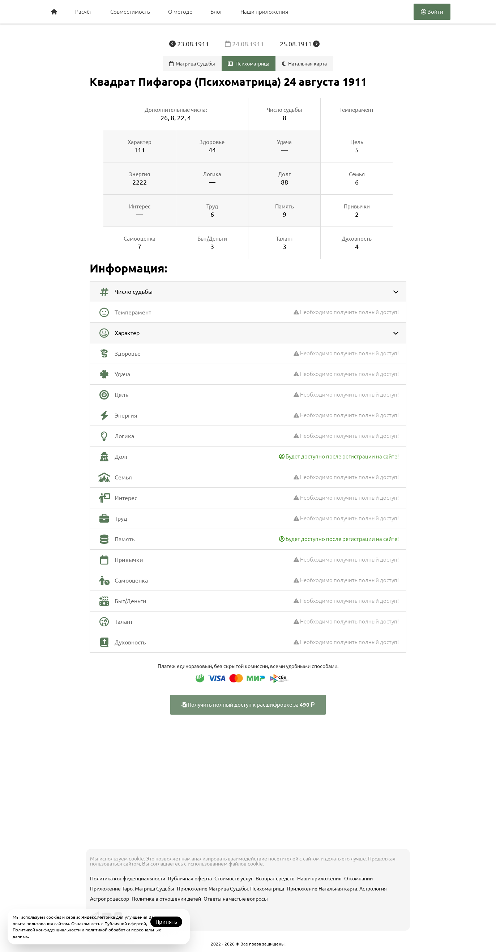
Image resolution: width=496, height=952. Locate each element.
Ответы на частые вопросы (236, 899)
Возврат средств (275, 878)
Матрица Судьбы (192, 64)
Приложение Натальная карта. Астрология (337, 889)
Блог (216, 12)
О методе (180, 12)
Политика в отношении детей (166, 899)
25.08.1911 (300, 43)
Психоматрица (248, 64)
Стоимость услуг (233, 878)
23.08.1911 (189, 43)
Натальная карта (304, 64)
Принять (166, 922)
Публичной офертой (125, 923)
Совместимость (130, 12)
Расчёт (83, 12)
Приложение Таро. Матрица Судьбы (132, 889)
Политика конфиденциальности (127, 878)
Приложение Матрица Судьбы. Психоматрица (230, 889)
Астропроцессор (109, 899)
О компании (358, 878)
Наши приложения (264, 12)
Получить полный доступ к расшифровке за (248, 705)
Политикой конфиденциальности (47, 929)
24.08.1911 (245, 43)
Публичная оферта (190, 878)
